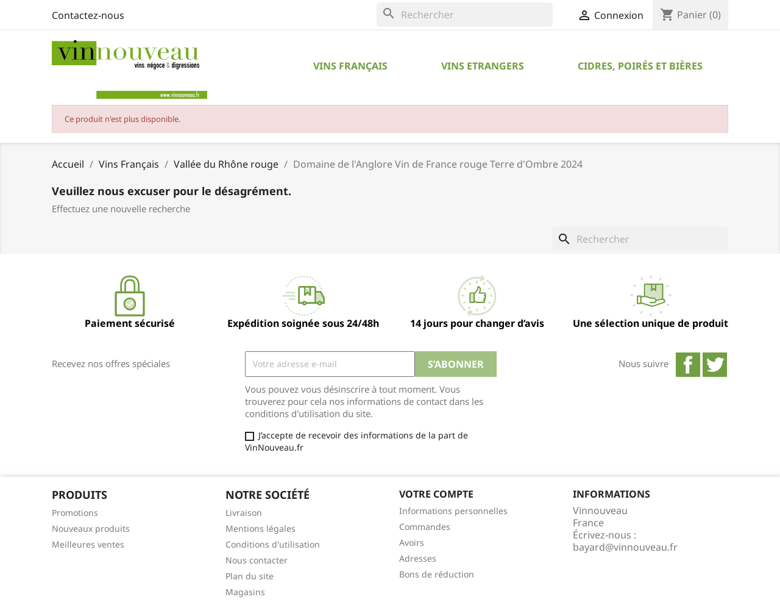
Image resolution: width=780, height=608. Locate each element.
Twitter (715, 364)
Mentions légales (260, 528)
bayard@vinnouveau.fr (625, 547)
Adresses (417, 558)
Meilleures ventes (88, 544)
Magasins (245, 592)
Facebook (688, 364)
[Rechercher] (465, 14)
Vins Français (350, 66)
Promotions (75, 512)
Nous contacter (256, 560)
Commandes (424, 526)
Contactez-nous (88, 15)
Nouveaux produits (91, 528)
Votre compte (436, 494)
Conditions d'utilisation (272, 544)
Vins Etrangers (482, 66)
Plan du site (249, 576)
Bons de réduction (436, 574)
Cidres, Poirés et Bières (640, 66)
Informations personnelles (453, 511)
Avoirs (411, 542)
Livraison (243, 512)
